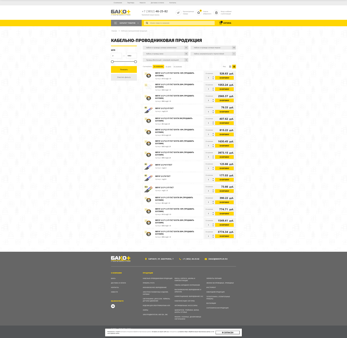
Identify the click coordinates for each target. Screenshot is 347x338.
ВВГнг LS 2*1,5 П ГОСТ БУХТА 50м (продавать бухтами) (174, 97)
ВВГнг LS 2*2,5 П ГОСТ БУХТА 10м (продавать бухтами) (174, 130)
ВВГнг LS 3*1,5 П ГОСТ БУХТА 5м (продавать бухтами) (174, 198)
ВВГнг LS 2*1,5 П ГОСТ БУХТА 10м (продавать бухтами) (174, 74)
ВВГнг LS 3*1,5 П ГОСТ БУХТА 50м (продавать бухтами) (174, 232)
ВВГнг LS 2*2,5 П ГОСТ (164, 108)
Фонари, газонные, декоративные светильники (188, 318)
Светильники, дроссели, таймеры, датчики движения (156, 300)
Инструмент (211, 287)
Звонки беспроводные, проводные (220, 283)
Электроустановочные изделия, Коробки (155, 293)
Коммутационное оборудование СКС (189, 296)
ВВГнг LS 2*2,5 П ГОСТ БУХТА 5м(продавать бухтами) (173, 119)
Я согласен (227, 332)
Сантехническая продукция (217, 308)
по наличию (178, 66)
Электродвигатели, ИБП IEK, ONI (155, 314)
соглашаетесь (173, 331)
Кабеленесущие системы (185, 301)
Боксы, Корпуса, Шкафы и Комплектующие (185, 279)
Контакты (172, 3)
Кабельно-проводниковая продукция (134, 31)
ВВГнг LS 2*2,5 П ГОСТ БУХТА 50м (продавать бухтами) (174, 153)
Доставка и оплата (157, 3)
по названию (158, 66)
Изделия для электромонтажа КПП (156, 305)
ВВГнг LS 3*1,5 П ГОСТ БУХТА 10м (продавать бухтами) (174, 210)
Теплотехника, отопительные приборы (218, 298)
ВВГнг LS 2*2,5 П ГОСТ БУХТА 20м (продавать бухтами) (174, 142)
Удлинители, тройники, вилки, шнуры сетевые (187, 311)
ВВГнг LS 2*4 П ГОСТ (163, 165)
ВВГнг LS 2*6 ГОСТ (162, 176)
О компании (118, 3)
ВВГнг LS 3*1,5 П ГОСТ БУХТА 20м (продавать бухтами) (174, 221)
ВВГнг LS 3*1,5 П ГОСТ (164, 187)
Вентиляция (211, 303)
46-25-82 (155, 11)
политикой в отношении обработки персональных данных (135, 331)
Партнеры (130, 3)
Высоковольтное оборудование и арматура (188, 291)
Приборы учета (149, 283)
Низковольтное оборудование (155, 287)
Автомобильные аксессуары (186, 305)
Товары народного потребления (187, 285)
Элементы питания (213, 278)
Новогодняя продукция (215, 292)
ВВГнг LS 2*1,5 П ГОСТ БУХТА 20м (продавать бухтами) (174, 85)
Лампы (145, 310)
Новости (142, 3)
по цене (168, 66)
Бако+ (113, 278)
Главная (114, 31)
